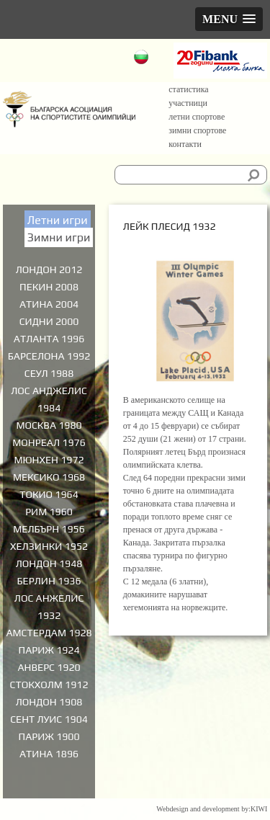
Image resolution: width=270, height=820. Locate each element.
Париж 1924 (49, 650)
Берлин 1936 (49, 581)
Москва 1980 (48, 425)
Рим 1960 (49, 511)
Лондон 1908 (49, 702)
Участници (187, 103)
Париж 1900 (49, 736)
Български (143, 59)
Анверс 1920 (48, 667)
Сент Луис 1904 (49, 719)
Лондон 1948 (49, 563)
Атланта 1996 (49, 338)
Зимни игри (59, 237)
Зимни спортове (197, 130)
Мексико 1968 (49, 477)
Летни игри (57, 220)
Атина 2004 (48, 304)
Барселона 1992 (49, 356)
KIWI (259, 809)
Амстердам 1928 (48, 632)
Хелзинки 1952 (49, 546)
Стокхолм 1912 (49, 684)
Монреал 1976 (49, 442)
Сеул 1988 (48, 373)
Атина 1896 (48, 753)
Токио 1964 (48, 494)
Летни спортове (196, 117)
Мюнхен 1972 (49, 459)
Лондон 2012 (49, 269)
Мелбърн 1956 (49, 529)
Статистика (188, 89)
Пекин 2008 (48, 287)
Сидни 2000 (49, 321)
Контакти (185, 144)
